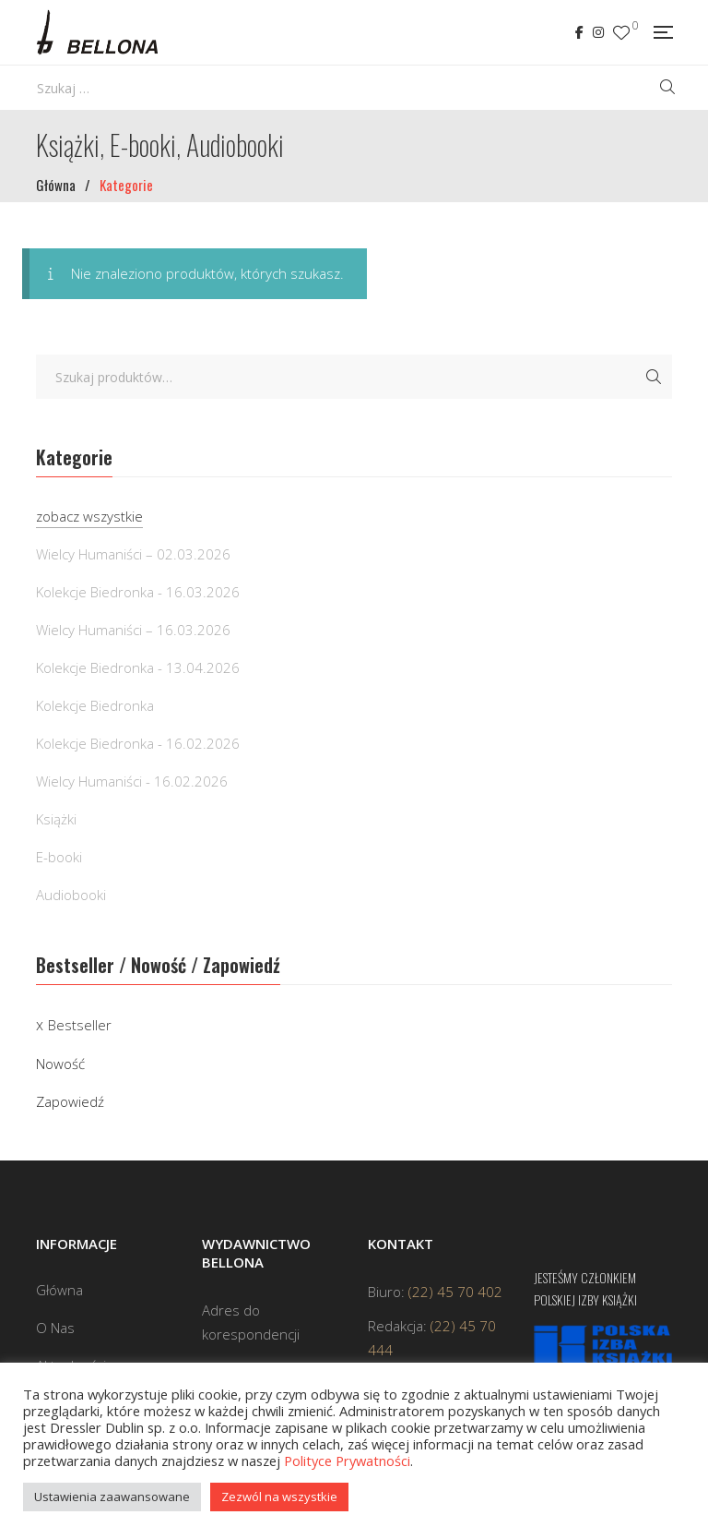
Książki (56, 819)
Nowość (60, 1063)
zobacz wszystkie (89, 516)
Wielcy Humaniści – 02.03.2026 (133, 554)
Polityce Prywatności (347, 1460)
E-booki (59, 857)
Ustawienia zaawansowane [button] (112, 1496)
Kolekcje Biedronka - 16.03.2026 (138, 592)
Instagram (598, 32)
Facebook (579, 32)
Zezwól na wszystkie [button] (279, 1496)
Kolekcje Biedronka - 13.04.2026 (138, 667)
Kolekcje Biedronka (95, 705)
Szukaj (653, 377)
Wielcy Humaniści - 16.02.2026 (132, 781)
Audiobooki (71, 894)
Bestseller (80, 1025)
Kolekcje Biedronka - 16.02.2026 (138, 743)
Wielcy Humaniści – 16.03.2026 (133, 629)
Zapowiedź (70, 1101)
